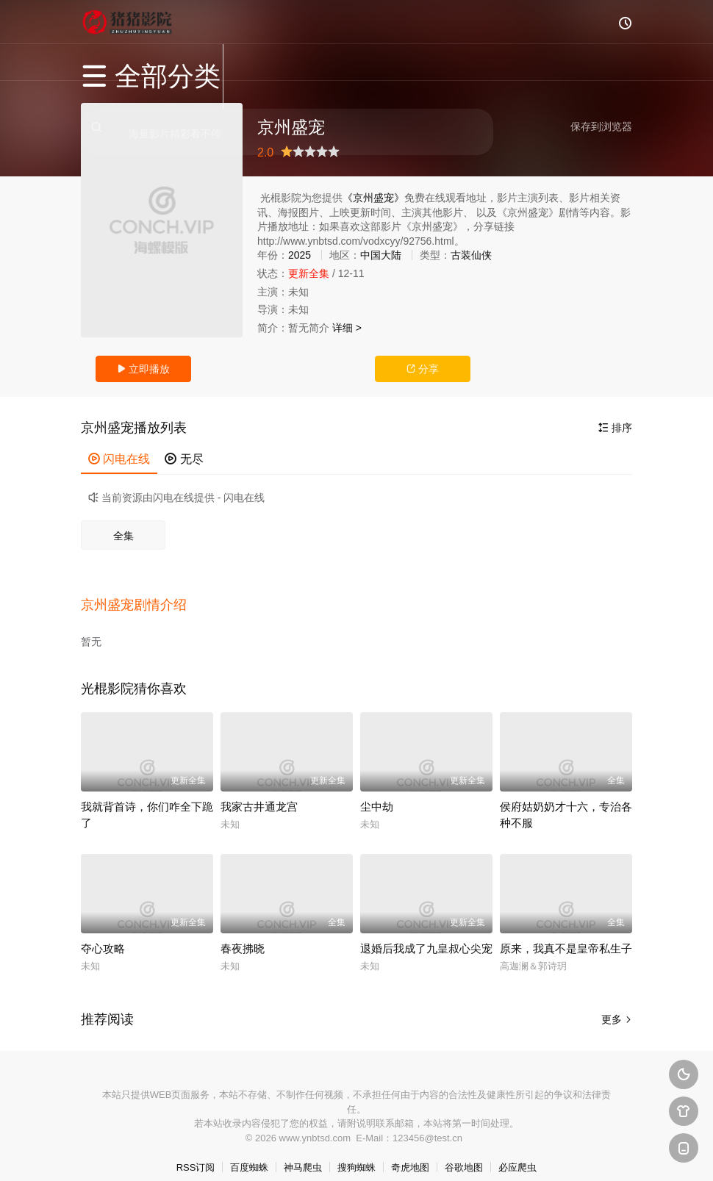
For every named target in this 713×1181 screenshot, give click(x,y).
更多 (616, 1004)
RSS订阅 (195, 1151)
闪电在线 (119, 459)
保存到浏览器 (601, 126)
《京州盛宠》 (373, 198)
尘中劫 (376, 791)
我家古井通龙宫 (259, 791)
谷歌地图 (464, 1151)
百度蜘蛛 (249, 1151)
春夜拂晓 (243, 933)
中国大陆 (380, 255)
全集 (123, 536)
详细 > (347, 328)
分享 (422, 369)
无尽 (184, 459)
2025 (299, 255)
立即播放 (143, 369)
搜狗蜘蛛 (356, 1151)
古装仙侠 (471, 255)
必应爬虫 (517, 1151)
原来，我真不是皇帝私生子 (566, 933)
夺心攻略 (103, 933)
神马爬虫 (303, 1151)
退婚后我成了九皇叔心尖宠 (426, 933)
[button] (141, 596)
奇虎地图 (410, 1151)
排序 (615, 428)
